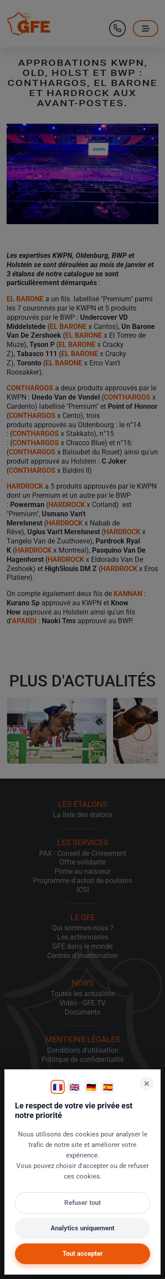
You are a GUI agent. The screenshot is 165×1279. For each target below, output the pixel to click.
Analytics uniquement (82, 1228)
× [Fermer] (147, 1083)
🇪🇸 (108, 1087)
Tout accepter (82, 1254)
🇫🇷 (57, 1087)
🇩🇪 (91, 1087)
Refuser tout (82, 1203)
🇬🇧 (74, 1087)
